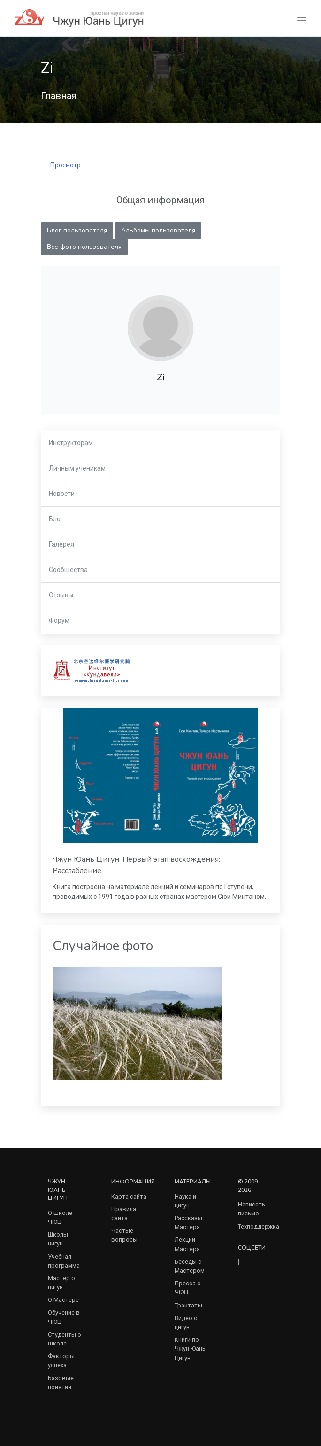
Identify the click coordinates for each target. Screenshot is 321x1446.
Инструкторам (71, 443)
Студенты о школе (64, 1339)
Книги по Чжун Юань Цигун (190, 1348)
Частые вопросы (124, 1235)
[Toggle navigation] (301, 18)
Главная (58, 95)
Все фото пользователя (84, 246)
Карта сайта (128, 1196)
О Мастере (63, 1299)
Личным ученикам (77, 468)
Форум (59, 620)
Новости (62, 493)
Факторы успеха (61, 1361)
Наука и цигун (185, 1201)
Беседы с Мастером (190, 1266)
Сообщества (68, 569)
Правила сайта (123, 1214)
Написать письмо (251, 1209)
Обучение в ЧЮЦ (64, 1317)
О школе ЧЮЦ (60, 1217)
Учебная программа (64, 1261)
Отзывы (61, 595)
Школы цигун (58, 1239)
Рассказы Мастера (188, 1222)
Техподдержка (258, 1226)
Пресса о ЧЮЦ (188, 1288)
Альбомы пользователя (158, 230)
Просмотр (65, 165)
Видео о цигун (186, 1322)
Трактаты (188, 1305)
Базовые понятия (61, 1383)
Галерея (61, 544)
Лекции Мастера (187, 1244)
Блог (56, 519)
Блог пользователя (77, 230)
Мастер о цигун (61, 1283)
